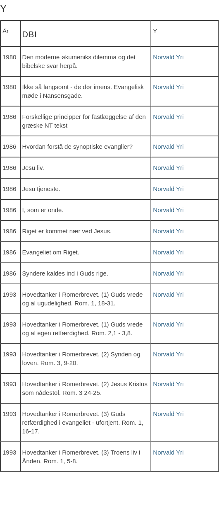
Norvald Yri (168, 56)
